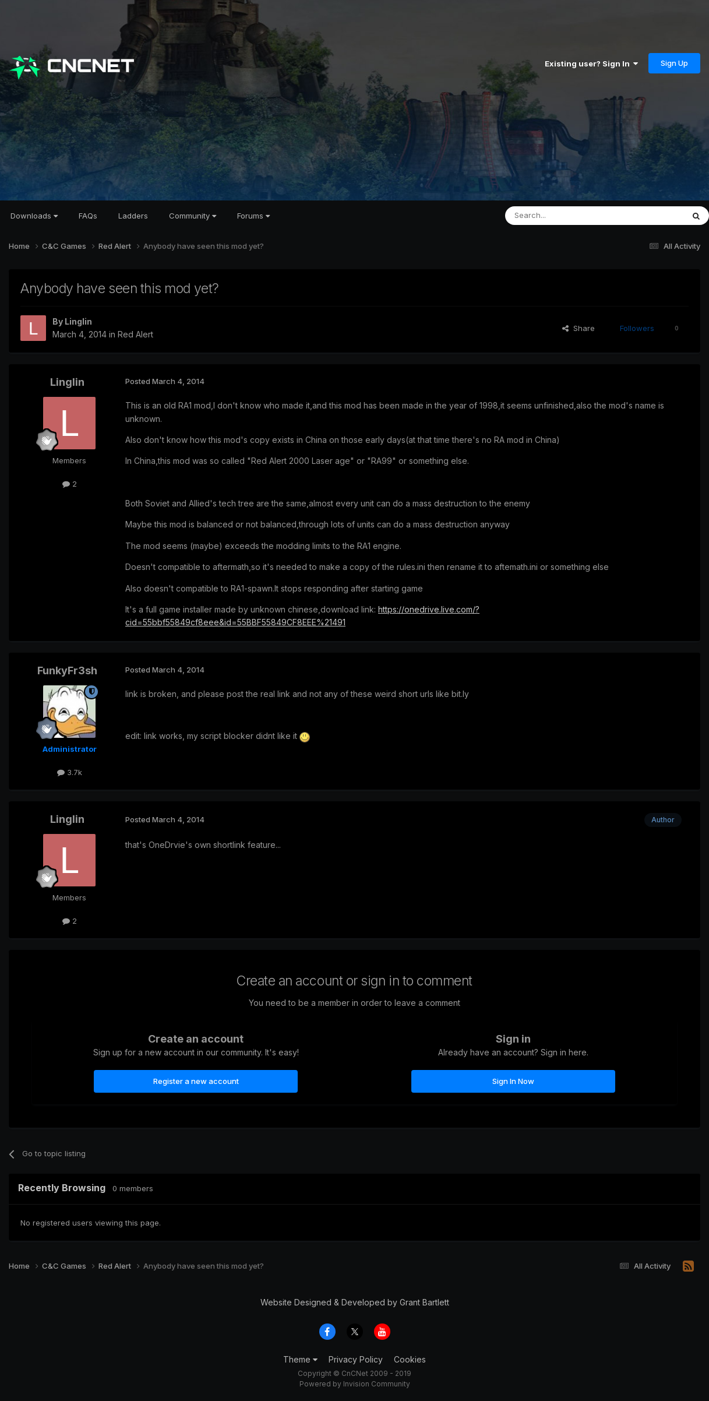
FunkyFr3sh (67, 670)
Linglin (78, 321)
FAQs (88, 215)
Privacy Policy (356, 1359)
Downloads (34, 215)
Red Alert (135, 334)
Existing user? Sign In (591, 63)
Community (192, 215)
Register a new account (196, 1081)
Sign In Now (513, 1081)
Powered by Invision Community (354, 1383)
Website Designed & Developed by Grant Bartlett (354, 1302)
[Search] (564, 215)
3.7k (69, 772)
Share (578, 328)
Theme (300, 1359)
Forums (253, 215)
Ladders (133, 215)
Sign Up (674, 63)
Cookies (410, 1359)
